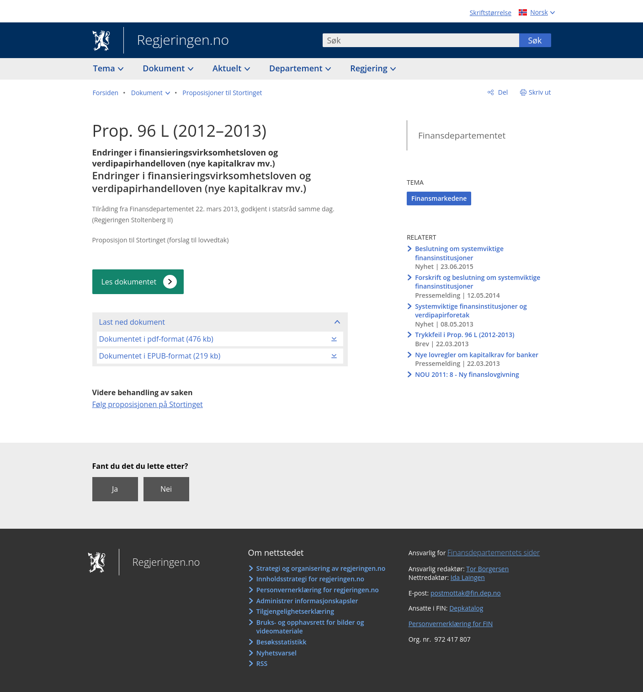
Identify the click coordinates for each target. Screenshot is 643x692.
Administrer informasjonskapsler (307, 600)
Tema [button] (105, 68)
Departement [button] (296, 68)
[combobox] (421, 40)
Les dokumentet (129, 282)
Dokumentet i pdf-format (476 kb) (156, 339)
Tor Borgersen (487, 568)
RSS (261, 663)
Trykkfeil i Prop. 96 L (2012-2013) (464, 334)
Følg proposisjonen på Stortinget (147, 404)
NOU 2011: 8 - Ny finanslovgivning (467, 374)
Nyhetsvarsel (276, 653)
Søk (535, 40)
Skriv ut (540, 92)
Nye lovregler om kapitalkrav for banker (476, 354)
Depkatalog (466, 608)
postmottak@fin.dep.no (465, 593)
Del (502, 92)
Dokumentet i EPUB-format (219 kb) (160, 356)
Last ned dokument (132, 322)
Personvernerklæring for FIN (451, 623)
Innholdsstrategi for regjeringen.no (310, 578)
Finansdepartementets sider (493, 552)
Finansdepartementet (461, 135)
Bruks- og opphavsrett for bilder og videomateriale (310, 627)
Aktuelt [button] (228, 68)
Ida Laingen (468, 577)
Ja (115, 489)
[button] (150, 92)
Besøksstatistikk (281, 642)
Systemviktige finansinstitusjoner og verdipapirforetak (471, 311)
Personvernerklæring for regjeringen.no (317, 589)
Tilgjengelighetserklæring (295, 611)
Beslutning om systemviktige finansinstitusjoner (459, 253)
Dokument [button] (165, 68)
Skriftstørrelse (490, 12)
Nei (166, 489)
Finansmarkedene (439, 198)
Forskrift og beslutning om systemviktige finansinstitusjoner (477, 282)
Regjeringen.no (176, 40)
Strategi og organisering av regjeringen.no (321, 568)
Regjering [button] (369, 68)
